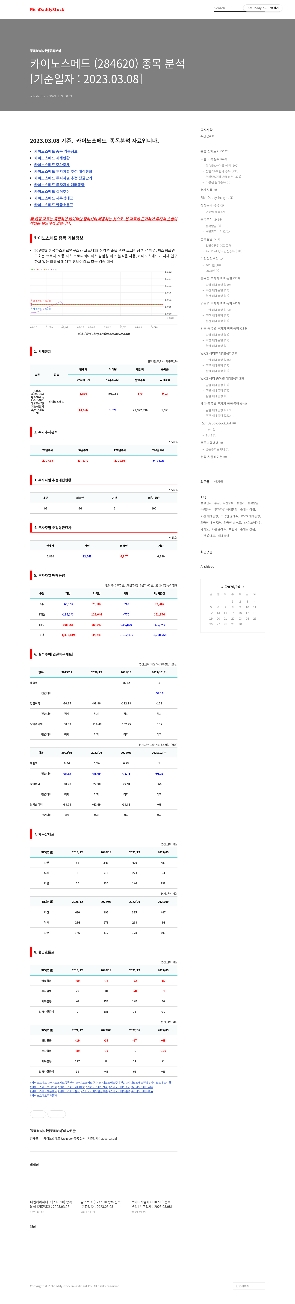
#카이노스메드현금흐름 (94, 1091)
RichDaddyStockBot (218, 423)
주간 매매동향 (217, 290)
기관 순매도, (208, 535)
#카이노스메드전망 (137, 1082)
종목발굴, (254, 503)
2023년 (212, 270)
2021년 (213, 265)
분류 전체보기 (215, 151)
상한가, (241, 503)
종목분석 (211, 219)
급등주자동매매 (217, 449)
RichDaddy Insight (217, 197)
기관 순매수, (219, 529)
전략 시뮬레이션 (214, 456)
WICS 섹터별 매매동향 (220, 353)
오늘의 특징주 (214, 159)
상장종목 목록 (212, 205)
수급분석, (206, 509)
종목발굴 (213, 226)
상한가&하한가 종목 (222, 171)
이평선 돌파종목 (218, 182)
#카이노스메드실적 (97, 1087)
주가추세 (52, 164)
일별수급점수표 (219, 245)
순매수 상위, (248, 509)
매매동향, (224, 535)
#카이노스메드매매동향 (71, 1087)
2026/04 (233, 586)
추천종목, (229, 503)
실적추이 (52, 191)
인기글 (218, 481)
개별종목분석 (218, 231)
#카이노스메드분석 (119, 1091)
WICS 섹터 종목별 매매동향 (223, 378)
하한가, (233, 529)
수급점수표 (207, 136)
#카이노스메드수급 (160, 1082)
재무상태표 (53, 198)
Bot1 (211, 429)
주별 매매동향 (217, 340)
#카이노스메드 (38, 1082)
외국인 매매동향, (211, 522)
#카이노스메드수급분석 (43, 1087)
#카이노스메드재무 (142, 1087)
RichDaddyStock (47, 9)
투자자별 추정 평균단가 (63, 178)
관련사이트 (243, 1286)
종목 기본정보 (56, 151)
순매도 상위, (248, 529)
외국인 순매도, (233, 522)
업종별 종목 (215, 212)
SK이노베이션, (253, 522)
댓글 (33, 1226)
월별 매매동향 (216, 346)
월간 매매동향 (217, 296)
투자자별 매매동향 (59, 184)
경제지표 (209, 189)
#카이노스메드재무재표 (43, 1091)
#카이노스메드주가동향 (43, 1095)
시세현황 (52, 158)
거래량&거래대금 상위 (223, 176)
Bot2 (211, 435)
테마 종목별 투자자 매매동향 (224, 403)
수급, (217, 503)
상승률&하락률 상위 (222, 165)
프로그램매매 (212, 442)
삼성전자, (206, 503)
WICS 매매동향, (251, 516)
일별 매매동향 (218, 285)
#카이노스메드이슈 (142, 1091)
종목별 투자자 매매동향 (220, 278)
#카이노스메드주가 (86, 1082)
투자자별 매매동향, (226, 509)
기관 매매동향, (210, 516)
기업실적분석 (212, 258)
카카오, (205, 529)
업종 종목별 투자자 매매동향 (224, 328)
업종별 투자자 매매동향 (220, 303)
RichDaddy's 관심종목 (224, 251)
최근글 (205, 481)
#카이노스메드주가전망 (111, 1082)
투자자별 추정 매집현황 (63, 171)
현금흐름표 (53, 204)
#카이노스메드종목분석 (61, 1082)
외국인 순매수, (230, 516)
